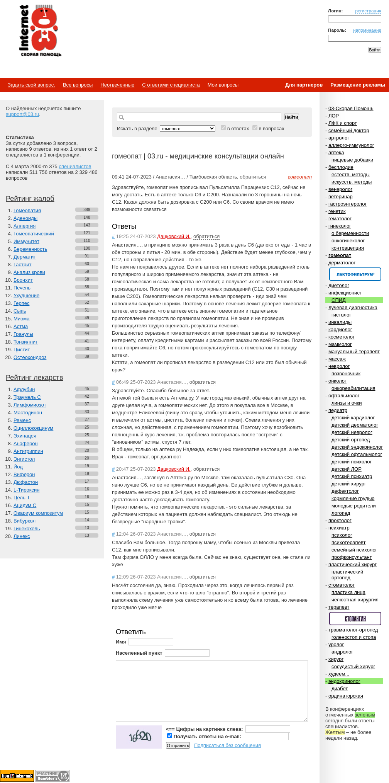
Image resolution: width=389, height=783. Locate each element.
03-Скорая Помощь (351, 108)
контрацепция (347, 248)
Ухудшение (26, 295)
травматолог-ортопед (353, 630)
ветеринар (340, 196)
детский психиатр (351, 476)
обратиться (253, 177)
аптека (336, 152)
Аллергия (25, 226)
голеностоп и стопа (353, 637)
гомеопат (339, 255)
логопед (340, 513)
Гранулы (23, 334)
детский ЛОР (346, 469)
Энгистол (24, 459)
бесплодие (340, 167)
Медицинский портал (39, 31)
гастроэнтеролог (347, 204)
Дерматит (25, 257)
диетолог (338, 285)
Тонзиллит (26, 342)
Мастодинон (28, 412)
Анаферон (26, 443)
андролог (342, 652)
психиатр (339, 528)
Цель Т (22, 497)
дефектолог (345, 491)
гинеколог (339, 226)
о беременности (350, 233)
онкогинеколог (348, 240)
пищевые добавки (352, 160)
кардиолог (340, 329)
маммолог (340, 344)
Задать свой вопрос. (31, 85)
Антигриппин (28, 451)
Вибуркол (25, 521)
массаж (337, 359)
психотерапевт (348, 542)
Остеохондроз (30, 357)
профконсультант (351, 557)
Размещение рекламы (357, 85)
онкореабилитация (353, 388)
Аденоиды (25, 218)
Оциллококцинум (33, 428)
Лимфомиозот (30, 405)
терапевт (338, 607)
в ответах (238, 128)
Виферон (24, 474)
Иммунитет (26, 241)
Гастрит (22, 264)
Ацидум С (25, 505)
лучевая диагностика (352, 307)
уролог (336, 644)
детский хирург (348, 484)
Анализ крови (29, 272)
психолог (341, 535)
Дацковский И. (174, 236)
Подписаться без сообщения (227, 745)
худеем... (338, 674)
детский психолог (351, 462)
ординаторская (345, 696)
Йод (18, 467)
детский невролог (351, 432)
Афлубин (24, 389)
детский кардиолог (353, 417)
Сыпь (20, 311)
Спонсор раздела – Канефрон (355, 274)
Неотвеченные (117, 85)
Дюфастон (26, 482)
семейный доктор (348, 130)
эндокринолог (344, 681)
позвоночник (345, 373)
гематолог (340, 218)
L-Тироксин (26, 490)
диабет (339, 688)
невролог (339, 366)
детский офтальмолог (356, 454)
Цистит (22, 349)
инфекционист (345, 293)
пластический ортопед (347, 574)
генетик (337, 211)
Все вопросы (78, 85)
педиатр (337, 410)
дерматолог (341, 263)
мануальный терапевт (354, 351)
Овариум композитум (38, 513)
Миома (22, 319)
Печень (22, 288)
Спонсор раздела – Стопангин (355, 618)
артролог (338, 138)
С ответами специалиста (171, 85)
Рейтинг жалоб (30, 199)
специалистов (75, 166)
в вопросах (271, 128)
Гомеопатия (27, 210)
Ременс (22, 420)
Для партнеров (304, 85)
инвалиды (340, 322)
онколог (337, 381)
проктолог (340, 520)
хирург (335, 659)
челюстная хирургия (355, 600)
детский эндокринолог (357, 447)
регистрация (368, 10)
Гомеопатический (34, 234)
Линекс (22, 536)
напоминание (367, 29)
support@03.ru (22, 114)
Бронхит (23, 280)
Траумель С (27, 397)
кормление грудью (352, 498)
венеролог (340, 189)
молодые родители (353, 506)
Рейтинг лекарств (34, 377)
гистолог (341, 315)
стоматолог (341, 585)
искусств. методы (351, 182)
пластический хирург (352, 564)
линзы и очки (346, 403)
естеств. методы (350, 174)
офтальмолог (344, 395)
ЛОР (333, 116)
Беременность (30, 249)
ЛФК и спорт (342, 123)
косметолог (341, 337)
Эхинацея (25, 436)
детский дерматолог (354, 425)
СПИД (338, 300)
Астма (21, 326)
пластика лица (348, 592)
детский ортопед (350, 440)
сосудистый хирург (353, 666)
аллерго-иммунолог (351, 145)
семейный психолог (354, 550)
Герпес (21, 303)
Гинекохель (27, 528)
